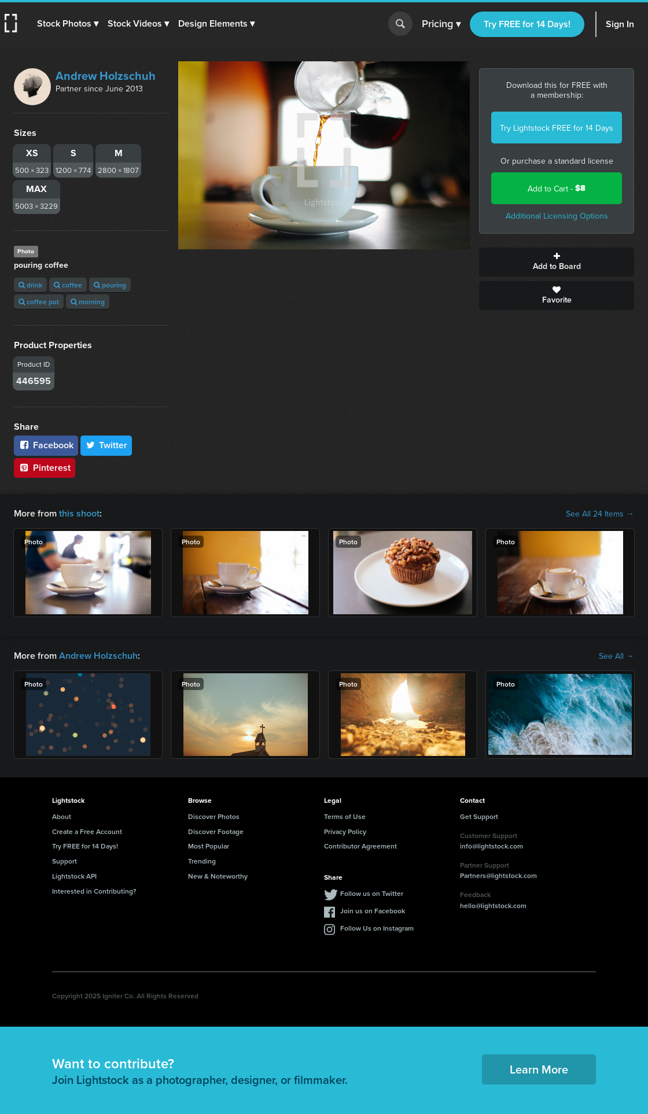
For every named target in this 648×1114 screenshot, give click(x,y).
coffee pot (39, 302)
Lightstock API (74, 876)
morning (88, 302)
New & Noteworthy (218, 876)
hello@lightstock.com (493, 905)
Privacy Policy (345, 831)
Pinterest (45, 467)
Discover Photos (214, 816)
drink (30, 285)
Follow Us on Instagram (377, 928)
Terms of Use (345, 816)
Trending (202, 861)
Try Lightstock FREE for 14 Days (556, 128)
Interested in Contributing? (94, 891)
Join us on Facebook (372, 911)
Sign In (620, 24)
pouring (110, 285)
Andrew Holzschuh (106, 75)
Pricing (441, 24)
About (61, 816)
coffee (68, 285)
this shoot (79, 513)
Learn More (539, 1069)
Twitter (106, 445)
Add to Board (556, 262)
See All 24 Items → (600, 513)
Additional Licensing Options (557, 216)
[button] (67, 23)
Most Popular (208, 846)
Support (64, 861)
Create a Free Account (87, 831)
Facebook (46, 445)
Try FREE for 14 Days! (527, 24)
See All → (616, 656)
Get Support (479, 816)
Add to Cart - (557, 188)
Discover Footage (216, 831)
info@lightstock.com (491, 846)
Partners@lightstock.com (498, 875)
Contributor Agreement (360, 846)
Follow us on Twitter (371, 893)
